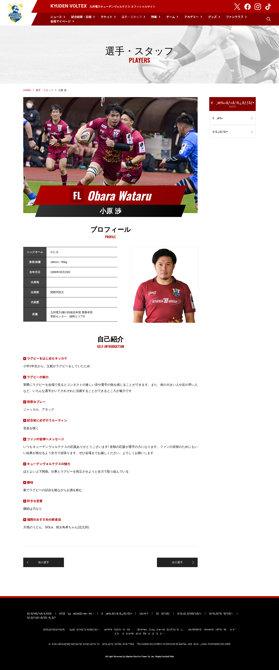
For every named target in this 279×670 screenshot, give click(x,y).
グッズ (212, 17)
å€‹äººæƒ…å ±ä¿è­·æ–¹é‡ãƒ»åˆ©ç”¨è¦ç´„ (160, 629)
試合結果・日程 (81, 17)
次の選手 (177, 562)
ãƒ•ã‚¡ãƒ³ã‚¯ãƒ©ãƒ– (221, 613)
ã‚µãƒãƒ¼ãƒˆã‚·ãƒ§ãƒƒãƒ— (85, 629)
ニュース (56, 17)
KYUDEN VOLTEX (15, 13)
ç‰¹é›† (144, 613)
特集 (154, 17)
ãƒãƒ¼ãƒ (163, 613)
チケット (106, 17)
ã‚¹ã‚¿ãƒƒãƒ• (220, 131)
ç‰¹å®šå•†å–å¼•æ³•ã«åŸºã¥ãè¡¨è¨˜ (212, 629)
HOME (27, 90)
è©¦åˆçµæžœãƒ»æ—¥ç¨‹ (76, 613)
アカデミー (191, 17)
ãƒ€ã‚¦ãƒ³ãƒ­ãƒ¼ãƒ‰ (54, 629)
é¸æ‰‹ (218, 118)
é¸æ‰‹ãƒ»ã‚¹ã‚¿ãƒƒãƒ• (232, 104)
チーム (170, 17)
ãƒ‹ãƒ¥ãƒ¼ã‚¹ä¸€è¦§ (39, 613)
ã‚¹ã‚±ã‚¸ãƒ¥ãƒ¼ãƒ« (189, 613)
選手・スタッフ (131, 17)
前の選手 (43, 562)
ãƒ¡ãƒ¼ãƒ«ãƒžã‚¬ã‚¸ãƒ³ (41, 617)
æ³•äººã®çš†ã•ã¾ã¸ (118, 629)
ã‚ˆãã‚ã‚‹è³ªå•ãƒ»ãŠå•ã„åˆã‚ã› (139, 633)
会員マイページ (60, 21)
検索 (268, 19)
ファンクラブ (234, 17)
